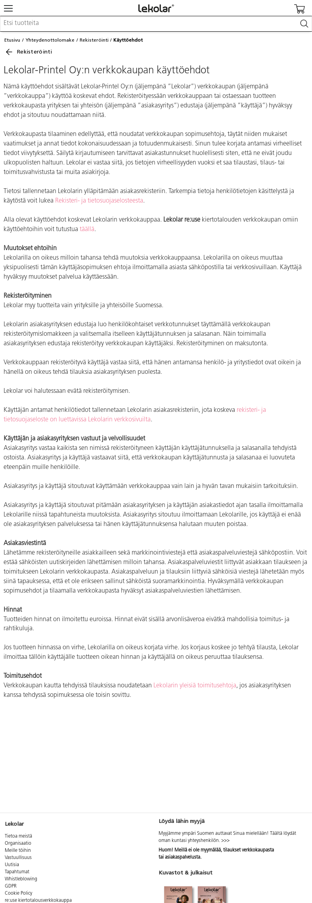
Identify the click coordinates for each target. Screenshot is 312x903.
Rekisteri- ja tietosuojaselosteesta (99, 201)
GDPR (11, 886)
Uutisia (12, 865)
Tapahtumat (17, 872)
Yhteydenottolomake (50, 40)
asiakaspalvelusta (182, 857)
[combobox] (156, 24)
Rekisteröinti (94, 40)
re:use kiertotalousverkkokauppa (38, 900)
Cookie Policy (18, 893)
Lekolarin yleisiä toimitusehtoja (194, 686)
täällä (87, 229)
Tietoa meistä (18, 836)
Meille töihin (18, 850)
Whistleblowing (21, 879)
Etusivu (12, 40)
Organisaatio (18, 843)
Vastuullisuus (18, 857)
